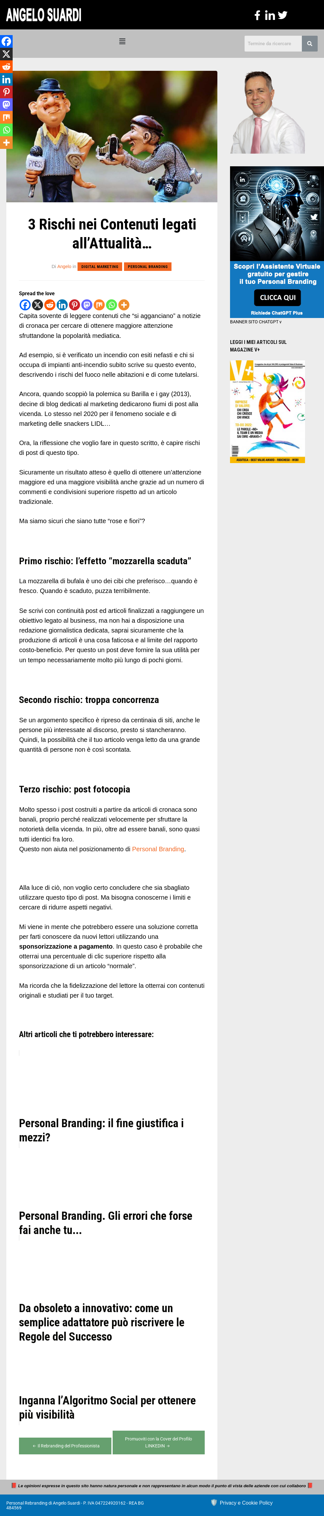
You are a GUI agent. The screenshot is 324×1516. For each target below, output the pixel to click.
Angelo (64, 266)
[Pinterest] (74, 304)
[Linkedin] (62, 304)
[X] (37, 304)
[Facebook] (25, 304)
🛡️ (241, 1501)
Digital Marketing (100, 266)
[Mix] (99, 304)
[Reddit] (49, 304)
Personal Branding (148, 266)
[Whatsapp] (111, 304)
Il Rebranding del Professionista (66, 1445)
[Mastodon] (86, 304)
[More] (123, 304)
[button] (122, 42)
